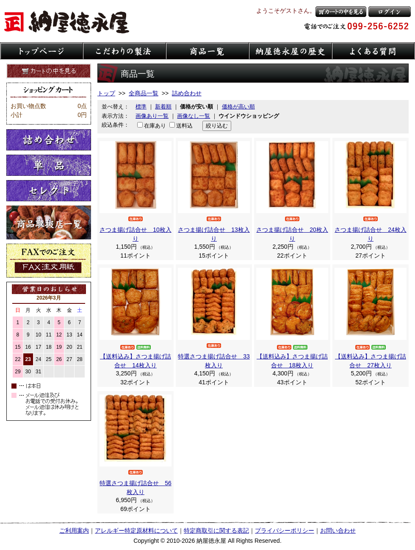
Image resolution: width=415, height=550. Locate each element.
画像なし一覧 (193, 116)
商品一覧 (207, 50)
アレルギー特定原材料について (136, 530)
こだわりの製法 (124, 50)
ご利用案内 (74, 530)
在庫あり (155, 125)
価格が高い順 (238, 106)
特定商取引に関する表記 (216, 530)
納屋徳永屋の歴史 (290, 50)
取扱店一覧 (48, 222)
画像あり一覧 (152, 116)
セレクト (48, 190)
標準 (141, 106)
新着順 (163, 106)
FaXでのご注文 (48, 261)
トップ (106, 93)
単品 (48, 165)
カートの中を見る (340, 11)
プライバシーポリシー (284, 530)
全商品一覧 (143, 93)
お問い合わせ (338, 530)
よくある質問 (373, 50)
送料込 (184, 125)
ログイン (389, 11)
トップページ (41, 50)
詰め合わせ (48, 139)
